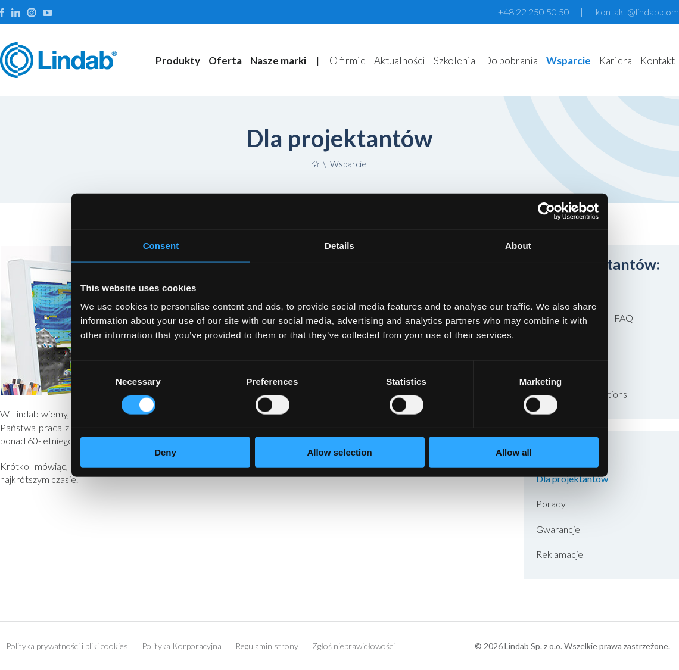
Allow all (514, 452)
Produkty (177, 60)
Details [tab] (339, 245)
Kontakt (657, 60)
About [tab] (518, 245)
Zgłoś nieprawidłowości (353, 646)
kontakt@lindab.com (637, 11)
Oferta (225, 60)
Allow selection (339, 452)
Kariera (615, 60)
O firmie (347, 60)
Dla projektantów (572, 478)
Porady (551, 503)
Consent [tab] (161, 245)
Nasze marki (278, 60)
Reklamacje (559, 554)
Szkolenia (454, 60)
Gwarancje (558, 529)
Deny (165, 452)
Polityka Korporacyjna (182, 646)
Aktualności (399, 60)
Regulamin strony (266, 646)
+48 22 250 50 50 (533, 11)
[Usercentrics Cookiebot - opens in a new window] (546, 211)
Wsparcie (568, 60)
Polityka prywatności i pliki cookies (67, 646)
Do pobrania (511, 60)
